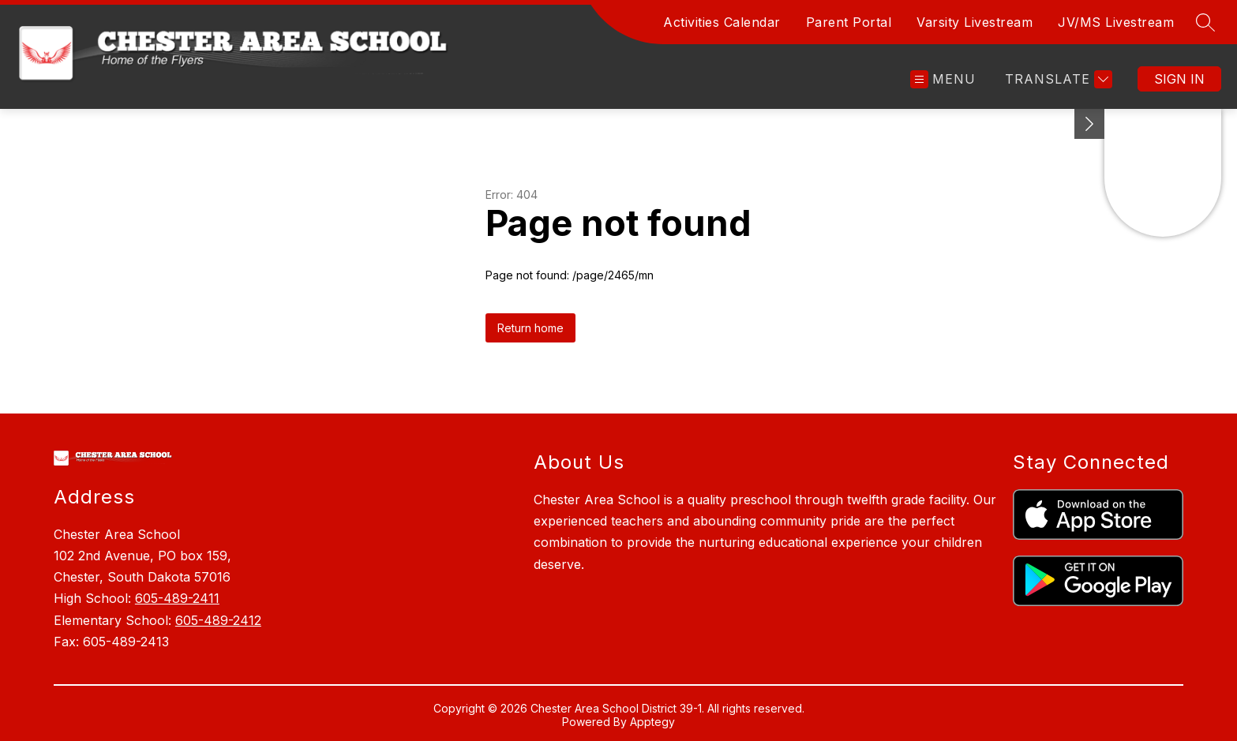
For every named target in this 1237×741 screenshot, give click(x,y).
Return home (530, 328)
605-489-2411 (177, 598)
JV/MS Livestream (1116, 22)
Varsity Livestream (975, 22)
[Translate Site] (1056, 79)
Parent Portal (849, 22)
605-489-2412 (218, 620)
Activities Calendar (722, 22)
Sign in (1179, 79)
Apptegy (652, 721)
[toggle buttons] (1089, 124)
